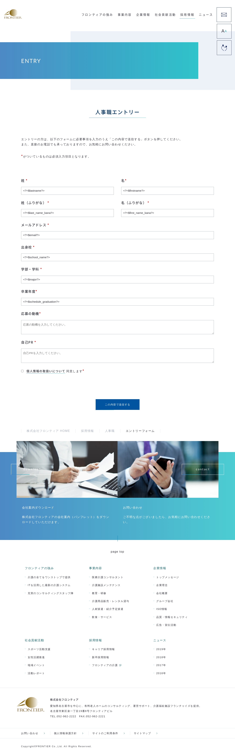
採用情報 (87, 432)
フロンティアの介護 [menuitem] (105, 666)
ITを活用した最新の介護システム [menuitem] (49, 586)
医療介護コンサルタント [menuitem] (108, 578)
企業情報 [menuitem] (145, 14)
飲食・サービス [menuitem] (102, 618)
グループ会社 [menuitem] (164, 602)
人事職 (110, 432)
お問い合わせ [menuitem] (29, 734)
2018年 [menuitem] (161, 658)
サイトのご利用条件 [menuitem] (105, 734)
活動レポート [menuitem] (36, 674)
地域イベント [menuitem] (36, 666)
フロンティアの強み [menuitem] (101, 14)
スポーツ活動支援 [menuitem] (39, 650)
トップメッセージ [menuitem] (167, 578)
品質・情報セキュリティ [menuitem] (172, 618)
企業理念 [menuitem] (162, 586)
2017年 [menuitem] (161, 666)
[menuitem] (224, 14)
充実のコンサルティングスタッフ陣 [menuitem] (51, 594)
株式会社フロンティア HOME (48, 432)
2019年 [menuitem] (161, 650)
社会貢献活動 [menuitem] (166, 14)
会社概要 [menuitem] (162, 594)
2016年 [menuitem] (161, 674)
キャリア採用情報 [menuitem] (103, 650)
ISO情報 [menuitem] (161, 610)
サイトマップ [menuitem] (142, 734)
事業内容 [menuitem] (128, 14)
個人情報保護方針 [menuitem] (65, 734)
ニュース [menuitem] (206, 14)
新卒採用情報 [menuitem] (100, 658)
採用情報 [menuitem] (188, 14)
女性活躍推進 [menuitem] (36, 658)
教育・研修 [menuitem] (99, 594)
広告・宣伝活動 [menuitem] (166, 626)
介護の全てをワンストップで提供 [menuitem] (49, 578)
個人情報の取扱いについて (45, 372)
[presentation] (49, 388)
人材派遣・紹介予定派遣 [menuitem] (108, 610)
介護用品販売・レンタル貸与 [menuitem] (110, 602)
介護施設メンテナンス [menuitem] (106, 586)
